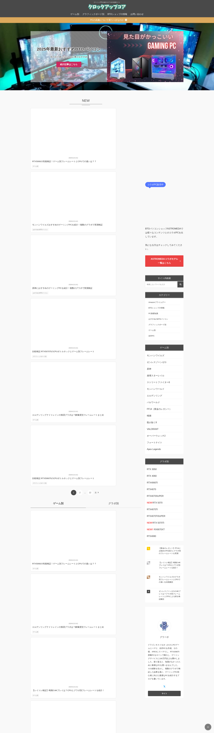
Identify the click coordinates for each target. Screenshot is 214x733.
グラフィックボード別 (93, 14)
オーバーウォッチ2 (156, 436)
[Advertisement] (164, 137)
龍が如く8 (152, 422)
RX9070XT (156, 529)
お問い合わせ (137, 14)
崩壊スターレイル (155, 375)
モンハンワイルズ (155, 355)
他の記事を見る (85, 305)
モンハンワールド (155, 389)
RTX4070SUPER (155, 496)
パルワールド (153, 402)
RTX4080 (151, 536)
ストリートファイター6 (158, 382)
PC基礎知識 (153, 313)
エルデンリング (154, 395)
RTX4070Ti (152, 509)
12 (88, 195)
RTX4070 (151, 489)
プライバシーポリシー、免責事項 (92, 726)
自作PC (151, 336)
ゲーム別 (74, 14)
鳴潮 (149, 416)
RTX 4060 (152, 476)
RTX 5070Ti (155, 523)
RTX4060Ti (152, 482)
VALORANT (152, 429)
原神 (149, 369)
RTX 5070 (154, 503)
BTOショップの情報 (117, 14)
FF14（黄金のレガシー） (159, 409)
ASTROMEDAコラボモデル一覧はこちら (164, 261)
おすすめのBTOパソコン (77, 144)
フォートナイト (154, 442)
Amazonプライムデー (157, 302)
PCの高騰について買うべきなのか (107, 20)
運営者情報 (115, 726)
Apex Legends (154, 449)
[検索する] (180, 284)
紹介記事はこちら (69, 64)
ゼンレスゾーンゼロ (157, 362)
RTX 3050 (152, 469)
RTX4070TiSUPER (156, 516)
